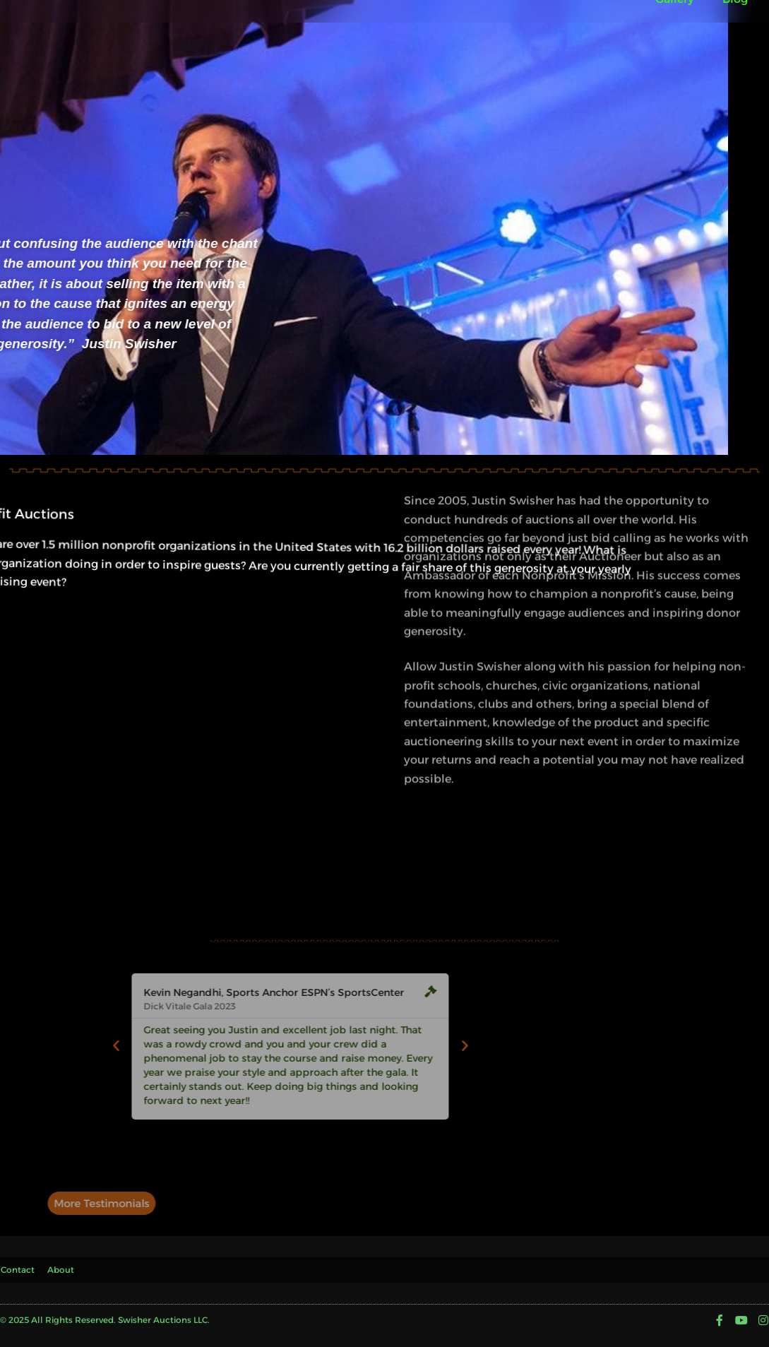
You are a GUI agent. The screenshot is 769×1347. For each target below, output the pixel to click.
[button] (121, 1046)
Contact (17, 1266)
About (64, 1266)
